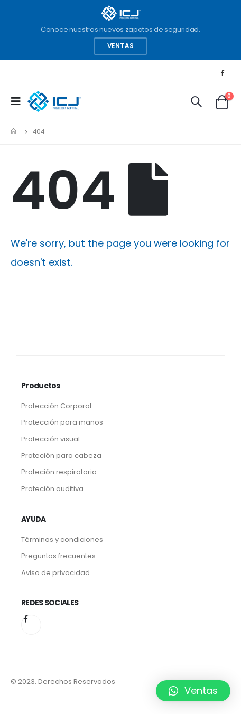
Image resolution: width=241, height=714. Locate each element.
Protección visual (50, 439)
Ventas (120, 46)
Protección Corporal (56, 406)
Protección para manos (62, 422)
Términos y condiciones (62, 539)
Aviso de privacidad (55, 573)
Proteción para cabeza (61, 455)
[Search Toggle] (196, 101)
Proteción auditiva (52, 489)
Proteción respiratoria (59, 472)
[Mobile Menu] (19, 101)
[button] (193, 690)
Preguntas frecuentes (58, 556)
